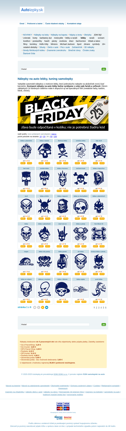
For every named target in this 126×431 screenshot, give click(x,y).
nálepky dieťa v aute (34, 392)
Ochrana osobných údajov (81, 386)
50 (51, 136)
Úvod (22, 23)
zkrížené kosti (80, 168)
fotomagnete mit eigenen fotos (71, 392)
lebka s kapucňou (99, 168)
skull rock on (62, 224)
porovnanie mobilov (75, 395)
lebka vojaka (81, 279)
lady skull (99, 141)
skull (26, 196)
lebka (26, 224)
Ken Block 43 (98, 224)
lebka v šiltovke (62, 279)
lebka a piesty (80, 224)
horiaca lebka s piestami (99, 251)
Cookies (96, 386)
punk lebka (98, 279)
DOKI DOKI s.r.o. (61, 374)
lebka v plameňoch (99, 196)
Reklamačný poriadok (110, 386)
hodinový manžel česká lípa (54, 395)
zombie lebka (44, 168)
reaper (26, 251)
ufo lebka (81, 251)
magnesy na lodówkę (94, 392)
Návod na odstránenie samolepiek (36, 386)
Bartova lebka (62, 141)
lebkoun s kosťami (44, 279)
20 (44, 136)
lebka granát (62, 251)
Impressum (62, 388)
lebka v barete (44, 141)
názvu (53, 134)
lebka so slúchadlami (80, 196)
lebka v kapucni (62, 196)
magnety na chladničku (14, 392)
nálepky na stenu (51, 392)
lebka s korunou (62, 168)
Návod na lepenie (13, 386)
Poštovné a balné (34, 23)
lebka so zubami (26, 279)
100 (55, 136)
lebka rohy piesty (44, 251)
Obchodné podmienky (60, 386)
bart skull (26, 168)
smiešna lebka (80, 141)
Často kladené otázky (54, 23)
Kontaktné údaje (74, 23)
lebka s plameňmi (26, 141)
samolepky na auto (112, 392)
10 (41, 136)
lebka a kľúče (44, 196)
